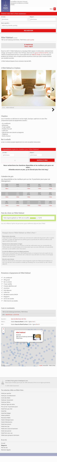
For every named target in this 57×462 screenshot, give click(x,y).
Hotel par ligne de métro (8, 410)
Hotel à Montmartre (6, 427)
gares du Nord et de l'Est (42, 53)
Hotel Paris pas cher (6, 414)
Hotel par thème (5, 408)
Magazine (4, 451)
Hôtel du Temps (36, 54)
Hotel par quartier (6, 399)
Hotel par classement (7, 405)
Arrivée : (3, 17)
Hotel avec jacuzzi (6, 430)
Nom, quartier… (5, 23)
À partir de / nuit (28, 45)
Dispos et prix (42, 166)
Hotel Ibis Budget (6, 419)
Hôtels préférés (5, 421)
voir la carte (30, 40)
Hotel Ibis (3, 416)
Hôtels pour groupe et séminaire (10, 441)
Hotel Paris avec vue (6, 438)
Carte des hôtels (5, 403)
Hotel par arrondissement (8, 401)
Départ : (32, 17)
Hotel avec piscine (6, 436)
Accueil (3, 449)
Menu (53, 9)
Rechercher (28, 30)
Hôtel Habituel (20, 338)
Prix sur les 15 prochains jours (9, 412)
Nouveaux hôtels (5, 423)
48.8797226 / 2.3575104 (12, 320)
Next (52, 91)
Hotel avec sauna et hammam (9, 434)
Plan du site (4, 453)
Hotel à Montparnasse (7, 425)
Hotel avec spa (5, 432)
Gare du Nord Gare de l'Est (18, 324)
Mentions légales (6, 455)
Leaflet (40, 371)
